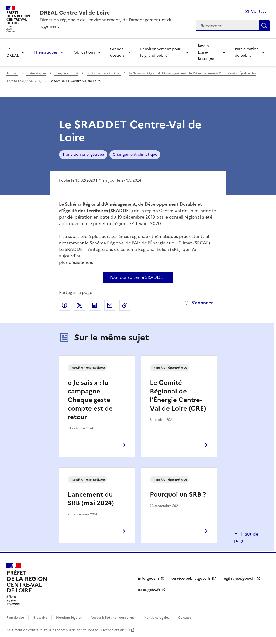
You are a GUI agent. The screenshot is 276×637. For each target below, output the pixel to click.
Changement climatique (135, 154)
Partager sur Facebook (64, 305)
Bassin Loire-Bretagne (206, 52)
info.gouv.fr (149, 578)
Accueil (12, 73)
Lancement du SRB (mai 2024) (91, 499)
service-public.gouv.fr (191, 578)
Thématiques (45, 52)
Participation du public (247, 52)
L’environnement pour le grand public (160, 52)
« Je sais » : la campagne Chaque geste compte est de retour (90, 400)
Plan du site (15, 617)
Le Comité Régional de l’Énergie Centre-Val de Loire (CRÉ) (178, 395)
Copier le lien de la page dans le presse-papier (124, 305)
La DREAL (12, 52)
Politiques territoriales (104, 73)
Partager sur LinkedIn (94, 305)
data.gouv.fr (149, 590)
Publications (84, 52)
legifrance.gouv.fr (239, 578)
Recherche (264, 25)
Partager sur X (79, 305)
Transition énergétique (83, 154)
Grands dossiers (117, 52)
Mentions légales (69, 617)
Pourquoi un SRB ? (178, 494)
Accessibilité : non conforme (113, 617)
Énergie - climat (66, 73)
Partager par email (109, 305)
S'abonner (198, 302)
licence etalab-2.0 (116, 630)
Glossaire (40, 617)
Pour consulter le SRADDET (137, 277)
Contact (258, 11)
